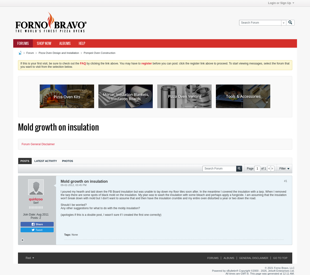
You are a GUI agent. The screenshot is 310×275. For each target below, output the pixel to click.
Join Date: (29, 214)
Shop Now (44, 43)
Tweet (36, 230)
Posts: (35, 218)
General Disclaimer (253, 258)
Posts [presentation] (25, 161)
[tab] (25, 161)
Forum (30, 52)
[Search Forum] (262, 23)
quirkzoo (36, 199)
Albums (65, 43)
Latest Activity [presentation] (46, 161)
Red (30, 258)
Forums (23, 43)
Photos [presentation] (67, 161)
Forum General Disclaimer (38, 144)
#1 (285, 181)
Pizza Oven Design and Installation (59, 52)
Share (37, 224)
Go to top (280, 258)
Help (82, 43)
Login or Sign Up (281, 3)
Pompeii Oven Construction (99, 52)
